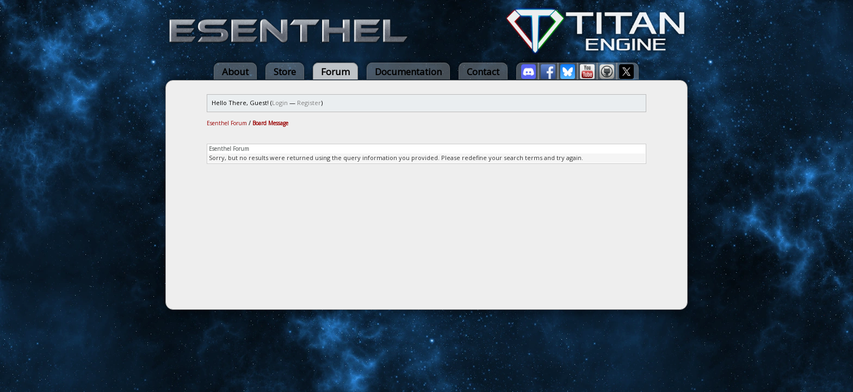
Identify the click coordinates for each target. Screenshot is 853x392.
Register (309, 103)
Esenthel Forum (227, 123)
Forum (335, 71)
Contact (483, 71)
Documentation (408, 71)
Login (280, 103)
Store (285, 71)
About (235, 71)
